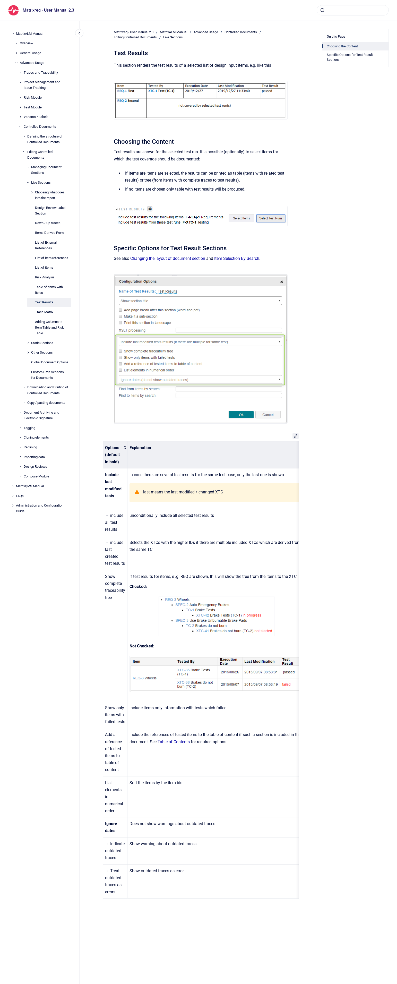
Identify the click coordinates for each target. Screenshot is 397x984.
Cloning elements (36, 437)
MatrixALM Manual (29, 34)
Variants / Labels (36, 117)
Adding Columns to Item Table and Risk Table (49, 327)
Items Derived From (49, 233)
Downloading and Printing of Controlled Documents (47, 390)
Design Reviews (35, 466)
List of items (44, 267)
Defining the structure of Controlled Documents (45, 139)
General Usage (30, 53)
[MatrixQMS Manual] (13, 486)
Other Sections (42, 352)
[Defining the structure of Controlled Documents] (24, 136)
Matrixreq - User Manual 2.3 (48, 10)
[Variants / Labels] (20, 117)
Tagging (29, 428)
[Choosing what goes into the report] (32, 192)
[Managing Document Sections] (28, 167)
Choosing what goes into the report (50, 195)
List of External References (46, 245)
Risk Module (33, 97)
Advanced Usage (32, 63)
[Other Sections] (28, 352)
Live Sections (41, 182)
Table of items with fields (49, 290)
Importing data (34, 457)
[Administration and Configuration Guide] (13, 505)
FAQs (20, 496)
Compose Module (36, 476)
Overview (26, 43)
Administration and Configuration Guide (39, 508)
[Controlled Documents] (20, 127)
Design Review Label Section (50, 210)
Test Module (33, 107)
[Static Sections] (28, 343)
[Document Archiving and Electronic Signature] (20, 412)
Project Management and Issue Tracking (42, 85)
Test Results (44, 302)
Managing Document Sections (46, 170)
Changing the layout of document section (167, 258)
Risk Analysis (45, 277)
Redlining (30, 447)
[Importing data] (20, 457)
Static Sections (42, 343)
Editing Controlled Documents (40, 154)
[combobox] (353, 10)
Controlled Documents (40, 127)
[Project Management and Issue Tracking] (20, 82)
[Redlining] (20, 447)
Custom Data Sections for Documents (47, 375)
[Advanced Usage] (16, 63)
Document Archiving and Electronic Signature (41, 415)
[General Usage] (16, 53)
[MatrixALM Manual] (13, 34)
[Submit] (322, 10)
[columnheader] (115, 454)
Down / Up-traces (48, 223)
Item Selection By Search (236, 258)
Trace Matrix (44, 312)
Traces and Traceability (41, 72)
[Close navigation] (79, 33)
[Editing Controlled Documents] (24, 152)
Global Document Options (49, 362)
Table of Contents (174, 741)
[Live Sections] (28, 183)
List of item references (51, 258)
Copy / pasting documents (46, 403)
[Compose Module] (20, 476)
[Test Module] (20, 107)
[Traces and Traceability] (20, 72)
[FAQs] (13, 496)
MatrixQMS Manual (30, 486)
